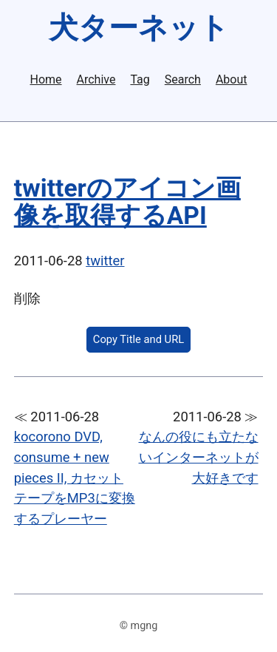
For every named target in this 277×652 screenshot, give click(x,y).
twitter (105, 260)
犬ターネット (139, 27)
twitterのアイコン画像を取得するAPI (127, 202)
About (231, 80)
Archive (96, 80)
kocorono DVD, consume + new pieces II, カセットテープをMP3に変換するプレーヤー (74, 477)
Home (46, 80)
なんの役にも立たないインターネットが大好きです (199, 457)
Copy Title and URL (138, 339)
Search (183, 80)
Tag (139, 80)
